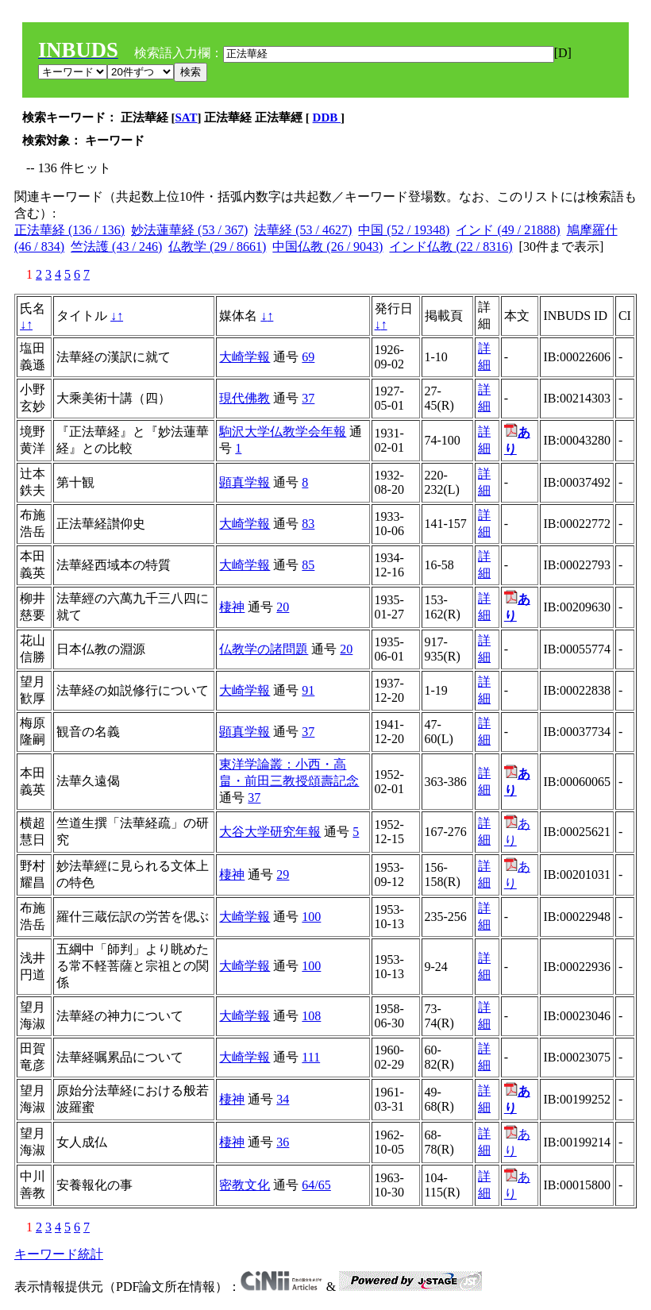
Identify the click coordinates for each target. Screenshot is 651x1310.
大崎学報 (244, 357)
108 (311, 1016)
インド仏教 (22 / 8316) (450, 246)
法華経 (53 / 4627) (303, 230)
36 (282, 1142)
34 (282, 1099)
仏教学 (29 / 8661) (217, 246)
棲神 (232, 607)
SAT (186, 117)
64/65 (316, 1185)
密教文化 (244, 1185)
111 (311, 1057)
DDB (327, 117)
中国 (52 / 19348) (403, 230)
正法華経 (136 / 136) (69, 230)
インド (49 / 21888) (508, 230)
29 (282, 874)
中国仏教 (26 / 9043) (327, 246)
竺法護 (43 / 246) (116, 246)
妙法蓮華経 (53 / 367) (189, 230)
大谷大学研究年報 (270, 831)
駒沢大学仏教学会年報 (282, 431)
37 (308, 398)
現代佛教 (244, 398)
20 (282, 607)
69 (308, 357)
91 (308, 690)
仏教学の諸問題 (263, 649)
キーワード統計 (58, 1254)
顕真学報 (244, 482)
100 (311, 916)
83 (308, 523)
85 (308, 565)
